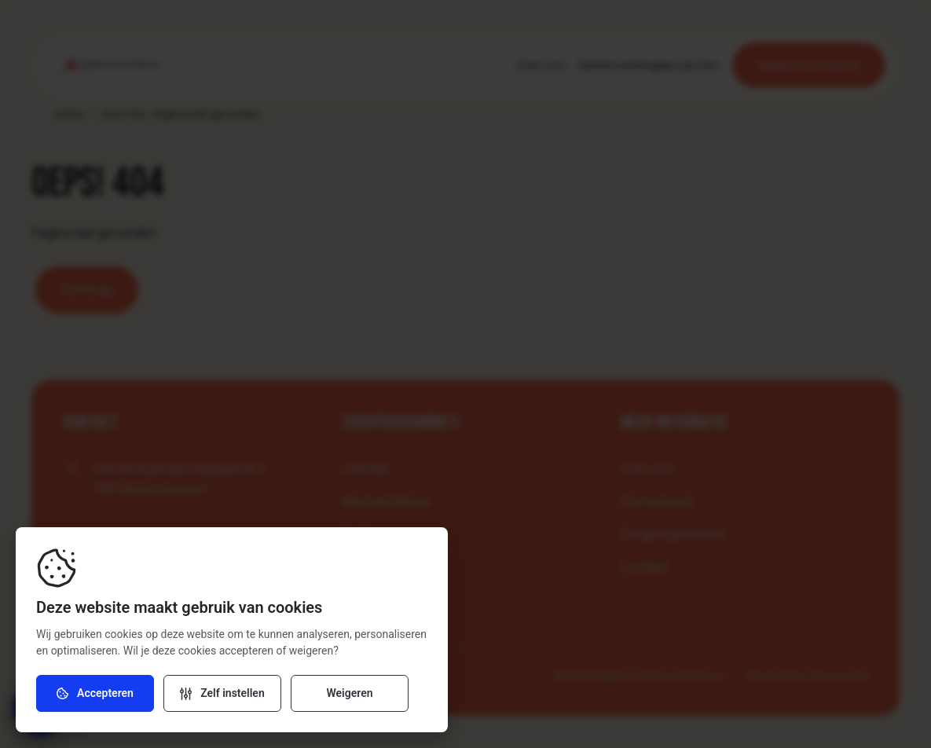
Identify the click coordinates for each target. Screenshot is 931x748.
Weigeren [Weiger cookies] (349, 694)
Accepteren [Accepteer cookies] (95, 694)
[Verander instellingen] (222, 694)
